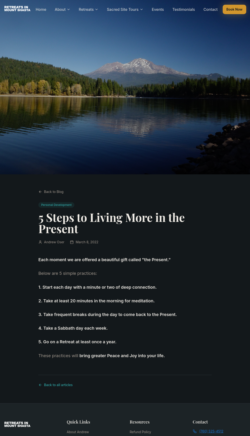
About (62, 9)
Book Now (234, 9)
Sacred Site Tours (125, 9)
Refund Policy (140, 432)
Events (158, 9)
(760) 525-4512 (208, 431)
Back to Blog (51, 192)
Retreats (88, 9)
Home (41, 9)
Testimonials (183, 9)
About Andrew (78, 432)
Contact (210, 9)
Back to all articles (55, 385)
